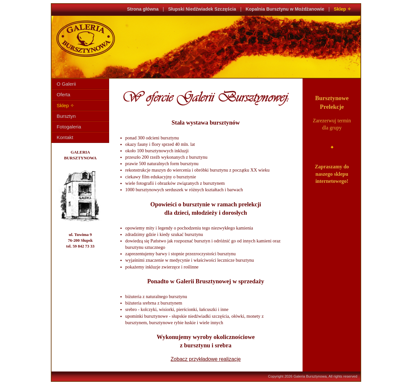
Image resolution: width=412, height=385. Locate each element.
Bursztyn (66, 116)
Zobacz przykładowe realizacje (206, 359)
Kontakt (65, 137)
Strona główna (143, 9)
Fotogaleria (69, 126)
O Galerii (66, 84)
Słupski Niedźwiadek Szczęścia (202, 9)
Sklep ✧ (342, 9)
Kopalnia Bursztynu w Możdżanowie (285, 9)
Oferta (63, 94)
